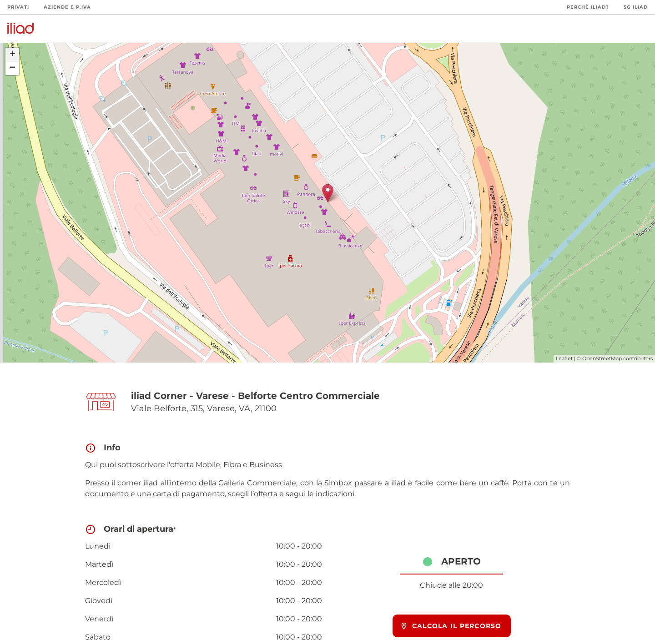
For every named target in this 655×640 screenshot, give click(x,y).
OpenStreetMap (602, 358)
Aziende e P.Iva (67, 7)
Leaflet (564, 358)
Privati (18, 7)
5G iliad (636, 7)
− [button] (12, 68)
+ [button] (12, 54)
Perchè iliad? (588, 7)
